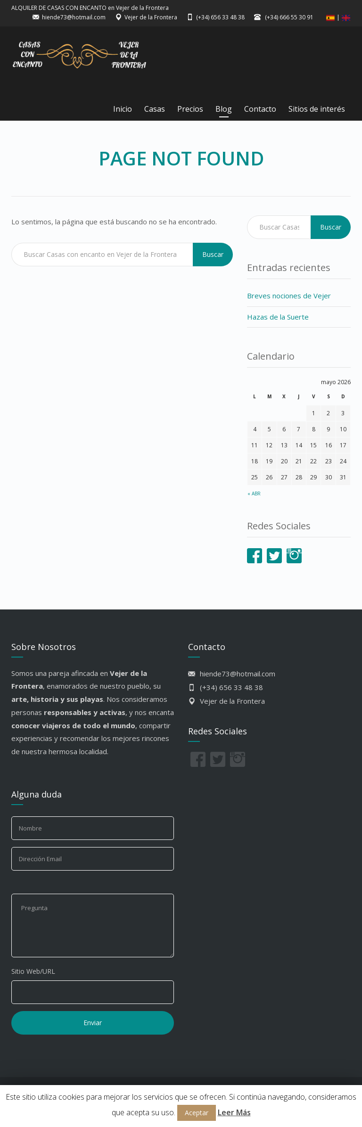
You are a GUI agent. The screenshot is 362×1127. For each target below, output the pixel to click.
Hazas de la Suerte (278, 316)
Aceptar (196, 1112)
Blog (223, 109)
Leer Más (234, 1112)
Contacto (260, 109)
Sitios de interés (316, 109)
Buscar (212, 254)
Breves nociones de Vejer (289, 295)
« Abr (254, 493)
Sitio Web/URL (33, 971)
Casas (154, 109)
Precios (190, 109)
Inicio (122, 109)
